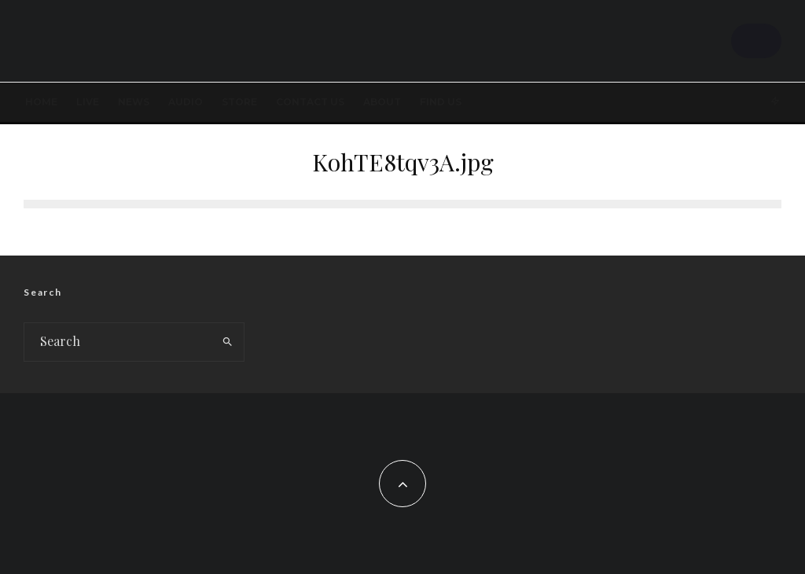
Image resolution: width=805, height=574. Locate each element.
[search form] (117, 342)
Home (41, 102)
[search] (227, 342)
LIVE (87, 102)
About (382, 102)
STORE (239, 102)
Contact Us (310, 102)
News (133, 102)
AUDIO (185, 102)
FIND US (440, 102)
